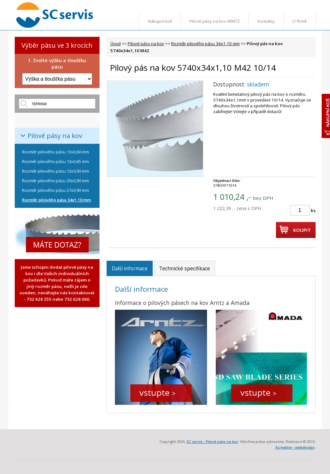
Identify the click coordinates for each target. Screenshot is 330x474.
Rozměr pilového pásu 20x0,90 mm (55, 181)
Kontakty (266, 21)
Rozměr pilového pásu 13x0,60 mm (55, 152)
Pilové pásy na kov (55, 135)
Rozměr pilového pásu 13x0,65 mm (55, 161)
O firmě (299, 21)
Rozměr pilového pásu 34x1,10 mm (56, 200)
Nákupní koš (160, 21)
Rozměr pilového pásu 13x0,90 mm (55, 171)
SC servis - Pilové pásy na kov (212, 441)
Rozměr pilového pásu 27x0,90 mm (55, 190)
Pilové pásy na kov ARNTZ (214, 21)
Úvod (115, 43)
